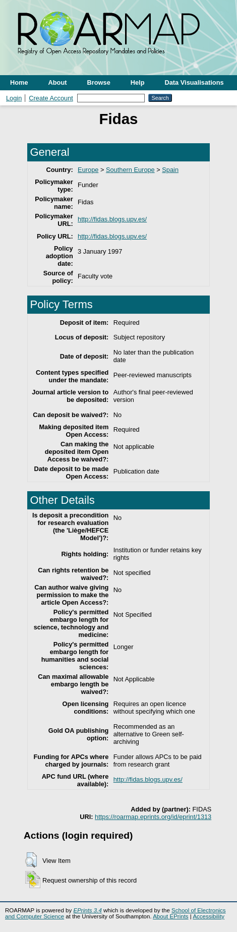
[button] (31, 859)
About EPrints (170, 916)
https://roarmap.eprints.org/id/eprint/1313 (153, 817)
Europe (88, 169)
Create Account (51, 98)
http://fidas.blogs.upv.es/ (112, 219)
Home (19, 82)
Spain (170, 169)
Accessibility (208, 916)
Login (14, 98)
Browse (98, 82)
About (57, 82)
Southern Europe (130, 169)
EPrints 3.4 (87, 910)
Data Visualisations (194, 82)
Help (138, 82)
